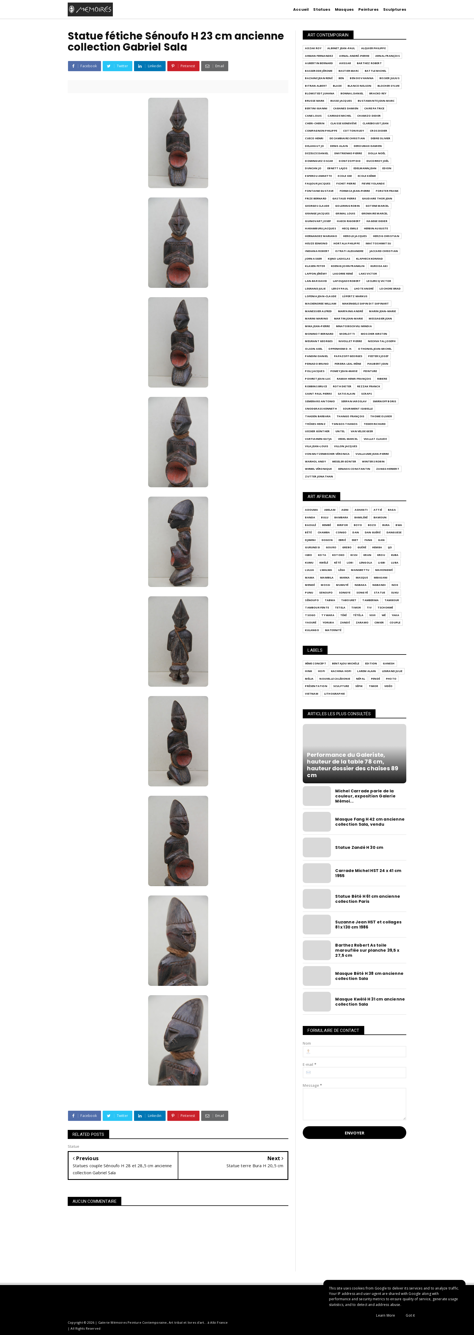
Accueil (301, 9)
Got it (410, 1315)
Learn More (385, 1315)
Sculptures (394, 9)
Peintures (368, 9)
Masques (344, 9)
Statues (321, 9)
